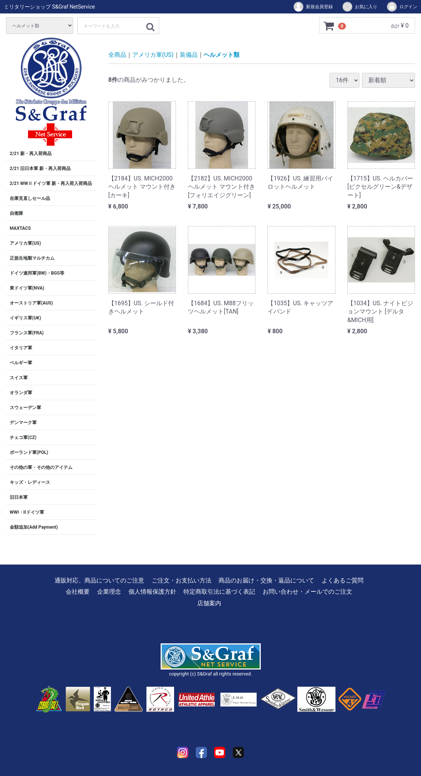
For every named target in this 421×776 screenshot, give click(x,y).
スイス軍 (19, 377)
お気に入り (359, 6)
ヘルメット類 (221, 54)
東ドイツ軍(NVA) (27, 288)
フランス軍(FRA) (27, 333)
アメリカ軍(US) (25, 243)
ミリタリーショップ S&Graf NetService (49, 7)
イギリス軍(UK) (25, 318)
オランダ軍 (21, 392)
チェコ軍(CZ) (23, 437)
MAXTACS (20, 228)
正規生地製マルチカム (32, 258)
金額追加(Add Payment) (34, 527)
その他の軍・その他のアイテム (41, 467)
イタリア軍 (21, 347)
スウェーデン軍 (25, 407)
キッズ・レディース (30, 482)
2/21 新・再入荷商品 (31, 153)
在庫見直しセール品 (30, 198)
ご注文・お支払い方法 (181, 580)
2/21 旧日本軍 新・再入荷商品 (40, 168)
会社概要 (78, 591)
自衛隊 (16, 213)
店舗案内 (209, 603)
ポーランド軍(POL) (29, 452)
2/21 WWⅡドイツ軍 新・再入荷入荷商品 (51, 183)
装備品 (189, 54)
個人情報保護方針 (152, 591)
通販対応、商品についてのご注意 (99, 580)
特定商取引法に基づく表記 (219, 591)
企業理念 (109, 591)
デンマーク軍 (23, 422)
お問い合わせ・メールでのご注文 (307, 591)
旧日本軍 (19, 497)
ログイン (401, 6)
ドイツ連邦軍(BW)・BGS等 (37, 273)
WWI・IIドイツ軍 (27, 512)
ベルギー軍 (21, 362)
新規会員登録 (313, 6)
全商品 (117, 54)
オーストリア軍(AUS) (31, 303)
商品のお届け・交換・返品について (266, 580)
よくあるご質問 (342, 580)
